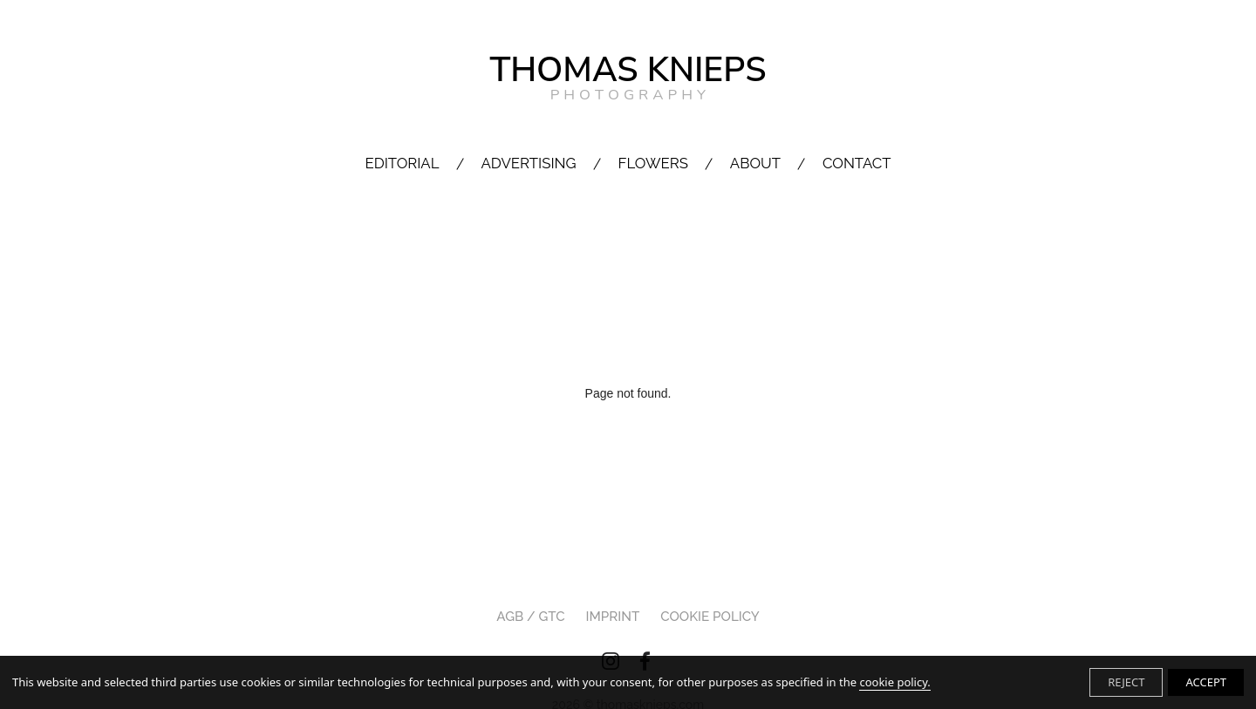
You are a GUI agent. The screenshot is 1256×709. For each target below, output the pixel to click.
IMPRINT (613, 616)
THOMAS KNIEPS (627, 77)
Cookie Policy (710, 616)
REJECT (1126, 682)
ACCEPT (1205, 682)
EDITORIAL (402, 163)
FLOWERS (653, 163)
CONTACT (857, 163)
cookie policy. (894, 682)
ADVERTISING (529, 163)
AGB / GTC (530, 616)
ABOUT (755, 163)
